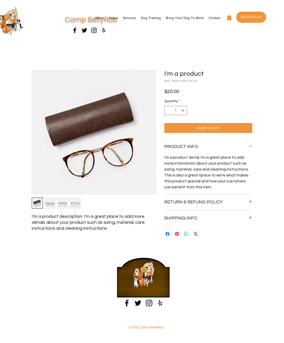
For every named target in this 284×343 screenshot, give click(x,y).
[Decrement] (168, 110)
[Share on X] (196, 234)
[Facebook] (74, 30)
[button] (229, 17)
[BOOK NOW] (251, 17)
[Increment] (183, 110)
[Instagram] (94, 30)
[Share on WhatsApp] (186, 234)
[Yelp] (160, 303)
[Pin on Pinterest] (177, 234)
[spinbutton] (175, 110)
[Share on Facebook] (167, 234)
